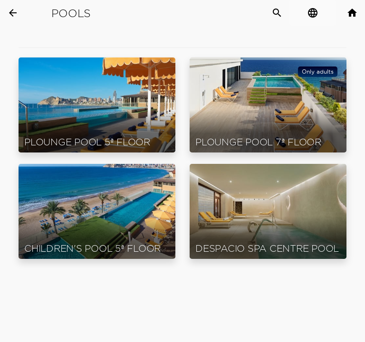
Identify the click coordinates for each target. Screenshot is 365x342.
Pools (71, 13)
